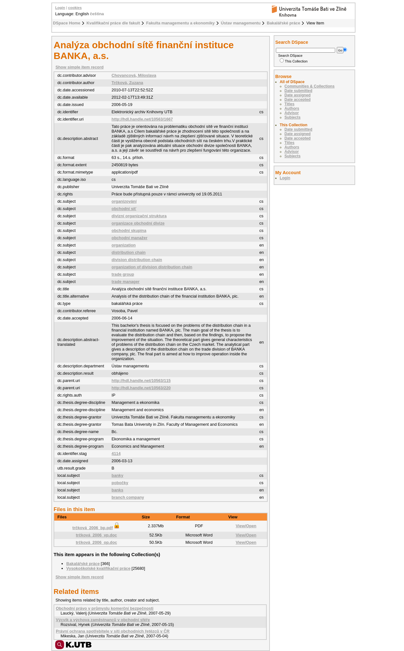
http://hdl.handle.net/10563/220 (141, 387)
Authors (291, 108)
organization (124, 245)
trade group (123, 274)
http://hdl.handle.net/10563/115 (141, 380)
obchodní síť (124, 208)
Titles (289, 104)
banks (117, 490)
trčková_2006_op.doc (96, 542)
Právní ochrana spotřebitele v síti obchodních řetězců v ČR (112, 631)
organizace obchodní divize (138, 223)
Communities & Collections (309, 86)
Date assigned (297, 95)
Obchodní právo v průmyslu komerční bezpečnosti (104, 608)
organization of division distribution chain (152, 267)
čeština (97, 13)
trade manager (126, 281)
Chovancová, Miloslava (134, 75)
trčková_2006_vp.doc (96, 535)
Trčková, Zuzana (127, 82)
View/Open (246, 525)
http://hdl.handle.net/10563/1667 (142, 119)
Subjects (292, 117)
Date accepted (297, 99)
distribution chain (129, 252)
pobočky (120, 482)
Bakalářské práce (283, 23)
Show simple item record (79, 67)
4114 (116, 453)
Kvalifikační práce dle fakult (113, 23)
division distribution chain (137, 259)
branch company (128, 497)
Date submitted (298, 91)
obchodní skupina (129, 230)
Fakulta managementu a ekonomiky (180, 23)
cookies (75, 8)
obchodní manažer (129, 237)
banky (117, 475)
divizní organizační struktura (139, 216)
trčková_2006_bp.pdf (96, 527)
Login (60, 8)
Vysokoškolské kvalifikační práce (98, 568)
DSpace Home (66, 23)
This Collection (294, 61)
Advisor (291, 113)
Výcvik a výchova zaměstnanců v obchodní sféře (103, 619)
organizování (124, 201)
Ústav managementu (241, 23)
